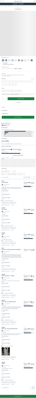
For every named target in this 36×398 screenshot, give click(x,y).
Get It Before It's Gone (20, 98)
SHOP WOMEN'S (15, 4)
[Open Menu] (1, 1)
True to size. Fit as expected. (14, 94)
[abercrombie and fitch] (18, 1)
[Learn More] (17, 68)
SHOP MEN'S (21, 4)
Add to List (18, 102)
